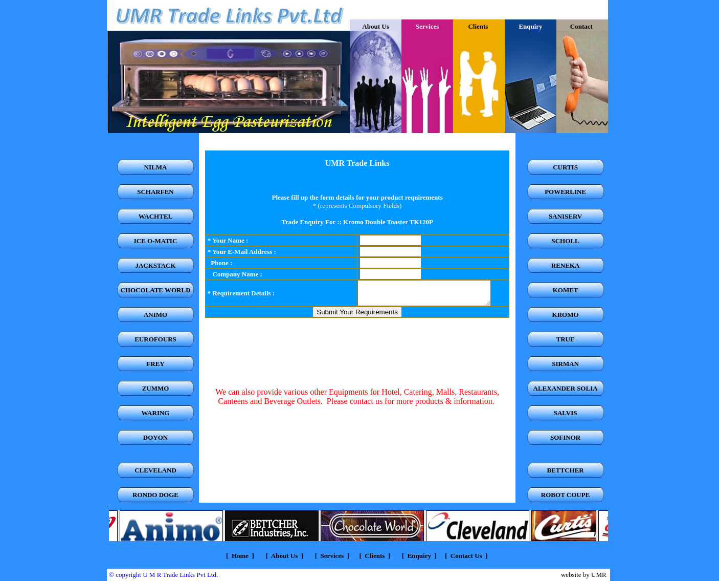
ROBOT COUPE (565, 495)
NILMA (155, 167)
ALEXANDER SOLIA (565, 388)
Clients (478, 26)
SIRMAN (565, 364)
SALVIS (565, 413)
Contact (582, 26)
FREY (155, 364)
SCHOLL (565, 241)
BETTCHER (565, 470)
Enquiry (419, 556)
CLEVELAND (155, 470)
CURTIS (565, 167)
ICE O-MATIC (155, 241)
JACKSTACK (155, 265)
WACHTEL (155, 216)
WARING (156, 413)
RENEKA (565, 265)
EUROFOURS (155, 339)
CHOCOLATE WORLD (155, 290)
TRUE (565, 339)
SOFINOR (565, 437)
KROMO (565, 314)
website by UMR (583, 574)
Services (331, 556)
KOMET (565, 290)
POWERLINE (565, 192)
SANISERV (565, 216)
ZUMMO (155, 388)
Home (240, 556)
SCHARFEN (155, 192)
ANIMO (155, 314)
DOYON (155, 437)
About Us (375, 26)
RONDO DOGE (155, 495)
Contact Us (466, 556)
